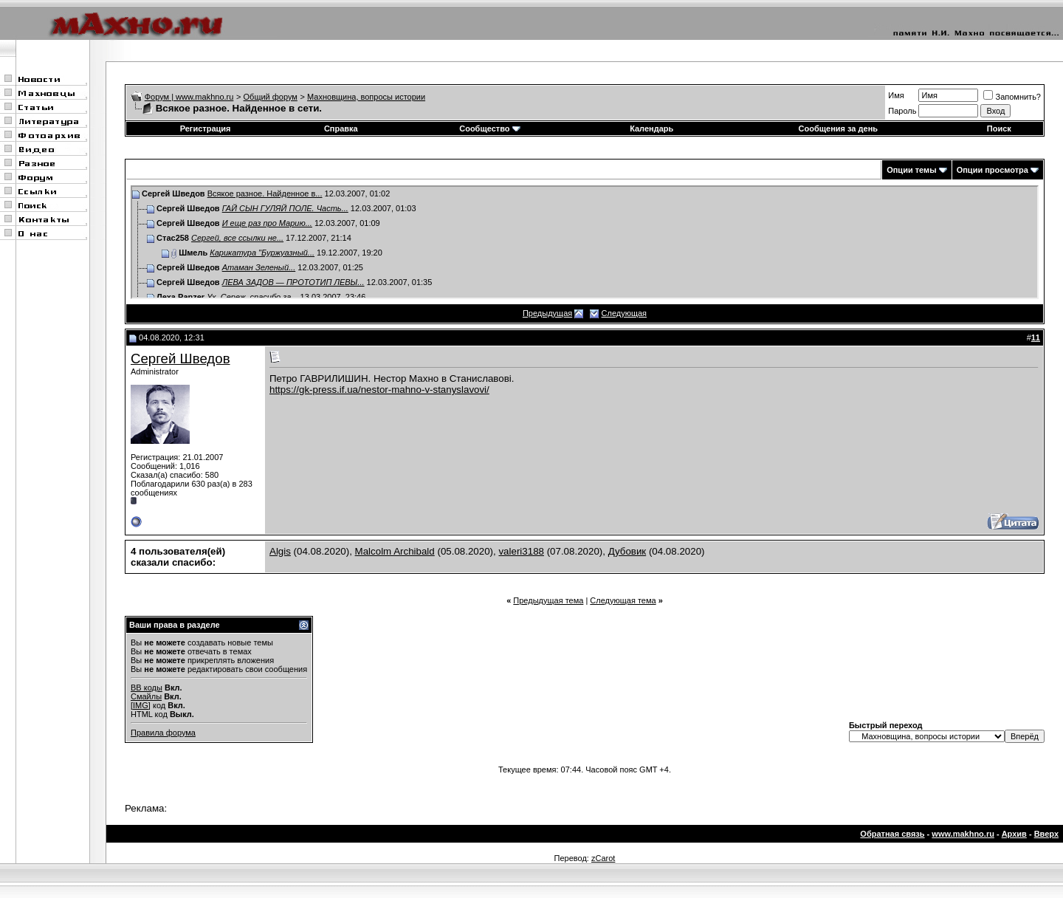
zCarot (603, 858)
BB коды (146, 687)
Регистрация (205, 128)
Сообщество (489, 128)
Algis (280, 551)
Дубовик (627, 551)
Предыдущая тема (548, 600)
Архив (1014, 833)
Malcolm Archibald (395, 551)
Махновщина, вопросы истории (366, 96)
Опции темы (911, 169)
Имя (896, 95)
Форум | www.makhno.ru (189, 96)
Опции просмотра (992, 169)
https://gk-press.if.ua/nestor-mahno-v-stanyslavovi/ (379, 389)
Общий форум (270, 96)
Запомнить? (1012, 96)
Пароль (902, 110)
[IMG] (141, 705)
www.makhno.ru (963, 833)
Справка (341, 128)
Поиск (999, 128)
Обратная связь (892, 833)
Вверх (1046, 833)
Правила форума (163, 732)
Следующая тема (623, 600)
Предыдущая (547, 313)
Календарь (651, 128)
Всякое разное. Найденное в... (265, 193)
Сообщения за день (838, 128)
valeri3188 (521, 551)
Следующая (624, 313)
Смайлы (146, 696)
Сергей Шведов (180, 358)
